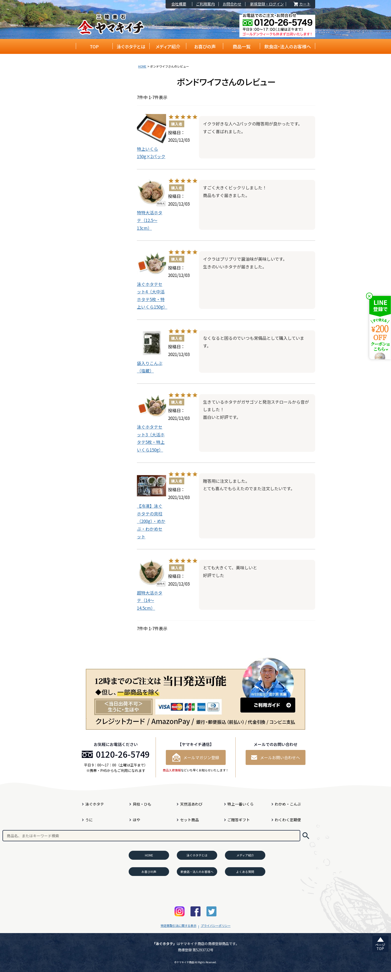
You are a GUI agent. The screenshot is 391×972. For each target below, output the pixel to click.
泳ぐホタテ (94, 804)
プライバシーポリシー (216, 925)
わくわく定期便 (288, 819)
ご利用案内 (205, 4)
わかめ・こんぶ (288, 804)
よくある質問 (245, 871)
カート (301, 4)
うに (89, 819)
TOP (94, 46)
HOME (142, 66)
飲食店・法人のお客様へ (287, 46)
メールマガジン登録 (195, 757)
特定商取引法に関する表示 (178, 925)
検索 (305, 835)
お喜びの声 (205, 46)
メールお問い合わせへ (275, 757)
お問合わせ (232, 4)
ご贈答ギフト (238, 819)
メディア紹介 (168, 46)
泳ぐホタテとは (131, 46)
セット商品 (189, 819)
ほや (136, 819)
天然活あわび (191, 804)
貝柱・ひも (142, 804)
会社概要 (178, 4)
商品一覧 (242, 46)
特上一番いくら (240, 804)
